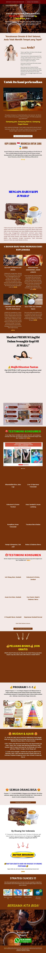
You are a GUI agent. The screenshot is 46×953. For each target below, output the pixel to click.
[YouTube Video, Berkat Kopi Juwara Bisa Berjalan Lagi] (12, 477)
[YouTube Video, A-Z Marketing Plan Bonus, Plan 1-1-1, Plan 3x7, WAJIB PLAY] (23, 772)
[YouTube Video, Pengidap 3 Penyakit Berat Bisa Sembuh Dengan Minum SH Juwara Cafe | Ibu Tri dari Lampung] (12, 609)
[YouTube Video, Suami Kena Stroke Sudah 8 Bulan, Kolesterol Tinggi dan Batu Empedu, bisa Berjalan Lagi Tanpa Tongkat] (33, 569)
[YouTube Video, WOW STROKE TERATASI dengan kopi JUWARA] (12, 497)
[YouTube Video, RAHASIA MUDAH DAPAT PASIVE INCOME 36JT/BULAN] (23, 670)
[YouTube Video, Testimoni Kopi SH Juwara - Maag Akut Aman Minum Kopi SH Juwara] (12, 569)
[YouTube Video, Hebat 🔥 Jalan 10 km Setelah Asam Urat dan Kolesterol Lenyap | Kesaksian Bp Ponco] (12, 589)
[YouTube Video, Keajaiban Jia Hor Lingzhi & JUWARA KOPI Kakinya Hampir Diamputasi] (12, 537)
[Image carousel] (23, 455)
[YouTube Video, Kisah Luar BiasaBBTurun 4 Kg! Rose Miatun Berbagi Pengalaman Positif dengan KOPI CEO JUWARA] (33, 517)
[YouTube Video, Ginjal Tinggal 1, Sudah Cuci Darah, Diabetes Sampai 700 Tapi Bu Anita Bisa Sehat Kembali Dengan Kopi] (33, 589)
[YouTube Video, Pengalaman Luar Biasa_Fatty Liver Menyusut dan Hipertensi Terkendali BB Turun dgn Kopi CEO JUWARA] (33, 477)
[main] (23, 18)
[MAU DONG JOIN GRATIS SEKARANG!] (22, 136)
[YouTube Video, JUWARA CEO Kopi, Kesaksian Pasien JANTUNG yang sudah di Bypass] (12, 517)
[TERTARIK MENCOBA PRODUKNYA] (22, 628)
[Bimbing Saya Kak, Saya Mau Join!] (23, 802)
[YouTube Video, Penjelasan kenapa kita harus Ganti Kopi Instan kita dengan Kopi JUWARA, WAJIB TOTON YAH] (23, 388)
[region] (23, 2)
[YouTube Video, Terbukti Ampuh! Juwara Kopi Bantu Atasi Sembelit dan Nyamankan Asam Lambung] (33, 497)
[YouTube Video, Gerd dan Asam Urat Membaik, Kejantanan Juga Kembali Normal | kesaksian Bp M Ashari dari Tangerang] (33, 609)
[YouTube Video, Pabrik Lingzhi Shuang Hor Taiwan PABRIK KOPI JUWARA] (23, 175)
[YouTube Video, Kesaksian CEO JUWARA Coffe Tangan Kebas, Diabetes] (33, 537)
